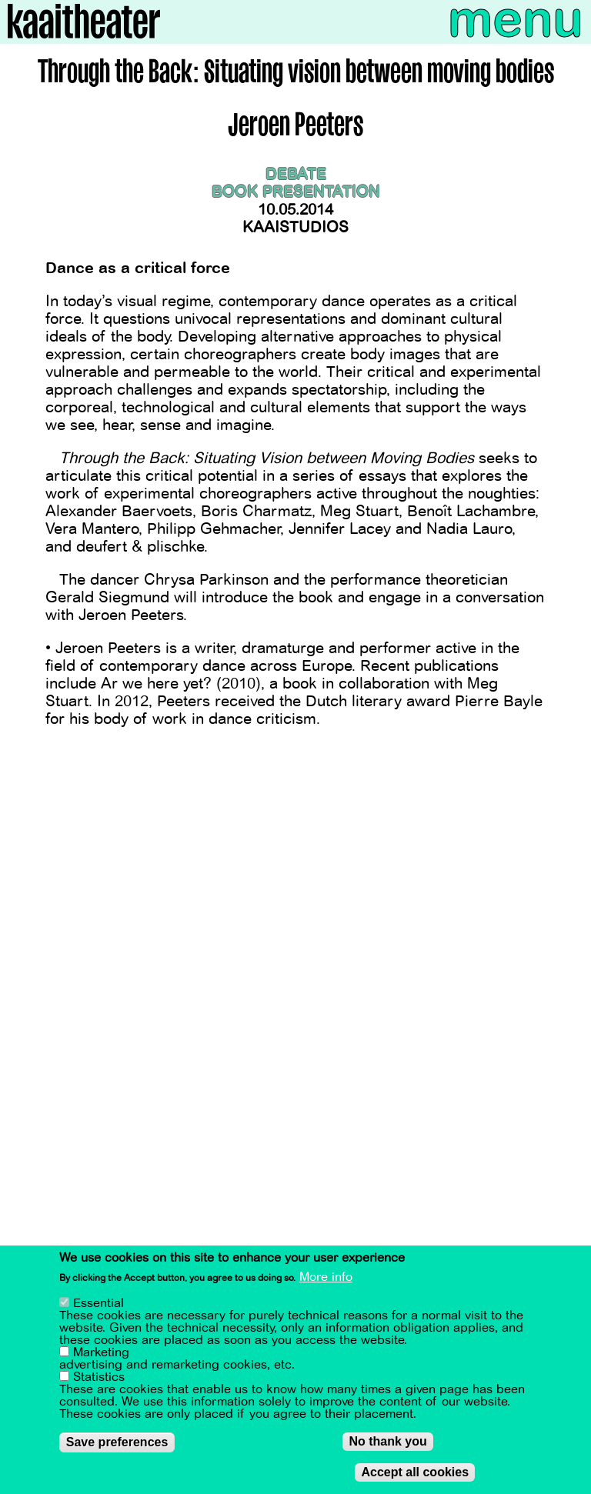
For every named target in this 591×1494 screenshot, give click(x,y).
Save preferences (117, 1446)
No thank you (387, 1445)
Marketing (101, 1357)
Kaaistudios (295, 227)
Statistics (99, 1381)
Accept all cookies (415, 1476)
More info (325, 1281)
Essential (98, 1308)
